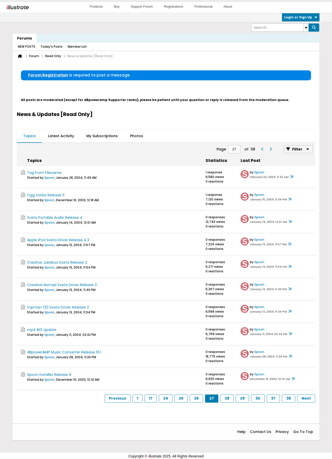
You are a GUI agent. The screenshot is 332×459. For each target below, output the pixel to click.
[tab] (29, 136)
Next (306, 398)
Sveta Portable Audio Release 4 (54, 217)
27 (211, 398)
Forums (24, 38)
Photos (136, 135)
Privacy (282, 431)
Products (96, 6)
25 (181, 398)
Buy (117, 6)
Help (241, 431)
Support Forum (142, 6)
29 (242, 398)
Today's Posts (51, 46)
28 (227, 398)
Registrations (173, 6)
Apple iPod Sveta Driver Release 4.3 (58, 240)
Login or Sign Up (300, 17)
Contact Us (260, 431)
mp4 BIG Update (41, 329)
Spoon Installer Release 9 (49, 374)
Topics (29, 135)
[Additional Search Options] (306, 27)
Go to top (303, 431)
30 (257, 398)
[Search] (280, 27)
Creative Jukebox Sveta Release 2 (57, 262)
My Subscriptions (102, 135)
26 (196, 398)
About (227, 6)
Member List (77, 46)
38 (288, 398)
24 (165, 398)
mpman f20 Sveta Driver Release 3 (58, 307)
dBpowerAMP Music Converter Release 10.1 (64, 352)
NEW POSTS (26, 46)
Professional (203, 6)
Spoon (49, 177)
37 (273, 398)
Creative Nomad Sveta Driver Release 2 (62, 284)
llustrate (17, 7)
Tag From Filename (44, 172)
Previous (117, 398)
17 (150, 398)
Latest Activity (61, 135)
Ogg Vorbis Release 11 (45, 195)
